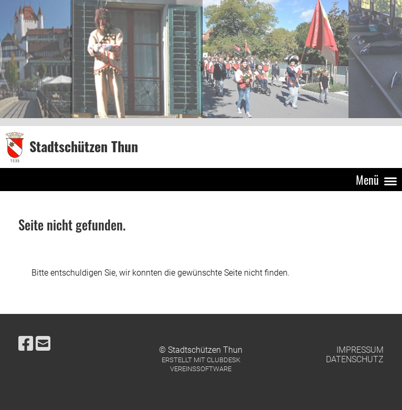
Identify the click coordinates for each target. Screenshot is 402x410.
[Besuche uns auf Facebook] (25, 344)
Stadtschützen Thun (83, 146)
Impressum (360, 350)
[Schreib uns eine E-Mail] (43, 344)
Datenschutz (355, 359)
